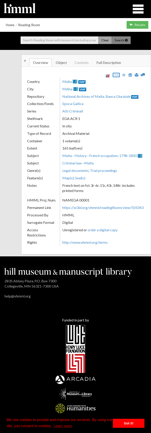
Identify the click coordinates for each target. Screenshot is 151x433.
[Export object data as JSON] (116, 76)
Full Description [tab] (108, 62)
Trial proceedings (103, 170)
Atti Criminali (72, 111)
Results (137, 25)
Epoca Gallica (73, 103)
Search (121, 40)
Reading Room (29, 25)
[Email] (130, 74)
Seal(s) (80, 178)
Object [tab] (61, 62)
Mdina (67, 89)
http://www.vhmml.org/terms (85, 242)
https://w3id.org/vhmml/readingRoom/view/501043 (103, 207)
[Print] (136, 74)
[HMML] (68, 272)
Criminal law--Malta (78, 163)
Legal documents (75, 170)
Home (10, 25)
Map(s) (68, 178)
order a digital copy (103, 230)
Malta (67, 81)
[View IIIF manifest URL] (107, 75)
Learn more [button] (62, 426)
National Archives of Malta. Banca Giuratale (96, 96)
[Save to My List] (124, 74)
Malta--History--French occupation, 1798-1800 (99, 155)
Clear (105, 40)
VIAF (82, 82)
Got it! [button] (128, 423)
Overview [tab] (40, 62)
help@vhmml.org (18, 296)
